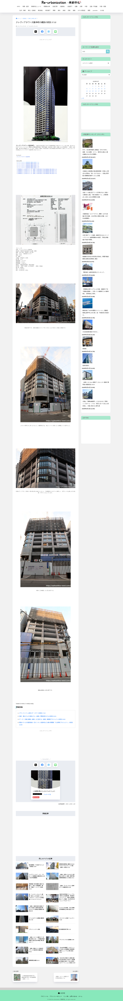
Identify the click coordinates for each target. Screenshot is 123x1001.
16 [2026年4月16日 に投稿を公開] (96, 91)
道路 (74, 10)
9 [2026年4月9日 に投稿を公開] (95, 88)
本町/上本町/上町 (70, 804)
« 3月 (82, 98)
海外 (59, 10)
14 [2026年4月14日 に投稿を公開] (90, 91)
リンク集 (65, 996)
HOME (61, 993)
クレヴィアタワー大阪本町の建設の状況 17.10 (28, 162)
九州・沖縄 (22, 10)
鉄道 (64, 10)
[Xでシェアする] (35, 31)
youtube (95, 10)
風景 (89, 10)
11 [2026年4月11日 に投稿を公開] (101, 88)
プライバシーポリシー (56, 996)
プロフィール (44, 996)
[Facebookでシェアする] (42, 31)
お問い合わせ (73, 996)
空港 (69, 10)
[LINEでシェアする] (55, 31)
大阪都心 (62, 6)
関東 (54, 10)
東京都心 (40, 10)
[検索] (108, 51)
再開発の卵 (47, 6)
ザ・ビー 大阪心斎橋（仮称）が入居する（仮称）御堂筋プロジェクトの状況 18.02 (42, 719)
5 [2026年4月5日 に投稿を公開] (104, 86)
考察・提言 (25, 6)
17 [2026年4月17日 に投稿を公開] (98, 91)
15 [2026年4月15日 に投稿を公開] (93, 91)
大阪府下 (69, 6)
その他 (102, 10)
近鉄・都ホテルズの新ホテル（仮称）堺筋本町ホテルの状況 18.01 (37, 716)
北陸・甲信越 (93, 6)
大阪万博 (54, 6)
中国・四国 (103, 6)
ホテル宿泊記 (81, 10)
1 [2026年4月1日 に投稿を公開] (92, 86)
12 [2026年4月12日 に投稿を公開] (104, 88)
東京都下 (47, 10)
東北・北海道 (31, 10)
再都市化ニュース (36, 6)
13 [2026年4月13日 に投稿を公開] (87, 91)
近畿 (76, 6)
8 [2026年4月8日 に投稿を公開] (92, 88)
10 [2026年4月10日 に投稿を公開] (98, 88)
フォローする (36, 794)
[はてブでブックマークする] (49, 31)
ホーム (80, 996)
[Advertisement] (45, 53)
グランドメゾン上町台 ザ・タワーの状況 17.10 (32, 713)
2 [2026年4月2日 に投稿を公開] (95, 86)
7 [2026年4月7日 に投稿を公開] (89, 88)
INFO (18, 6)
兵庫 (81, 6)
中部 (86, 6)
